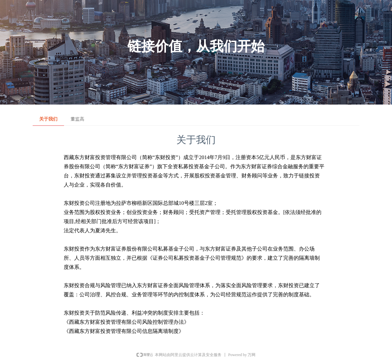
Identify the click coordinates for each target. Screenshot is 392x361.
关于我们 (48, 119)
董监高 (77, 119)
